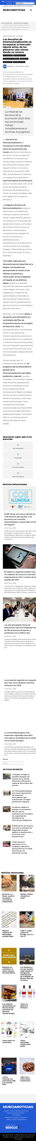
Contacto (21, 1137)
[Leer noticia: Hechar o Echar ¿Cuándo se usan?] (27, 883)
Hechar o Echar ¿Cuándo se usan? (26, 896)
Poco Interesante (18, 465)
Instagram (15, 1117)
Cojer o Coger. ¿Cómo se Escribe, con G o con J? (27, 933)
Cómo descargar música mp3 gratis (25, 1043)
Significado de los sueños (15, 1113)
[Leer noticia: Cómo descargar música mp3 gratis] (27, 1029)
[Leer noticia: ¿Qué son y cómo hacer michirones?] (27, 1066)
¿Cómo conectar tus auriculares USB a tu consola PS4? (8, 1081)
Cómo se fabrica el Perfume (24, 1006)
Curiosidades (16, 1115)
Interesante (18, 455)
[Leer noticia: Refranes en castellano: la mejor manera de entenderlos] (9, 956)
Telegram (23, 1117)
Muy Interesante (18, 446)
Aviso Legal (13, 1137)
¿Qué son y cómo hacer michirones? (25, 1079)
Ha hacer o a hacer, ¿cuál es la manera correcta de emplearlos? (8, 898)
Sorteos (9, 3)
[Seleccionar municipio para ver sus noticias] (25, 3)
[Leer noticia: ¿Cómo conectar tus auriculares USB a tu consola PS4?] (9, 1066)
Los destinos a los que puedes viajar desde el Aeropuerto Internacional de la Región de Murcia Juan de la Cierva (27, 973)
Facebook (8, 1117)
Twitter (14, 1119)
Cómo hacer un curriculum (8, 1041)
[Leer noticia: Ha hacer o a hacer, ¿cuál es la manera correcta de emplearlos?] (9, 883)
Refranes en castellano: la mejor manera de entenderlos (8, 970)
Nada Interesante (18, 474)
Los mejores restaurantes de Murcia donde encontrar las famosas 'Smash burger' (8, 1008)
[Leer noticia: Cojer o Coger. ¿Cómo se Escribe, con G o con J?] (27, 919)
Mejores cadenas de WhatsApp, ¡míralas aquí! (7, 933)
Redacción (11, 66)
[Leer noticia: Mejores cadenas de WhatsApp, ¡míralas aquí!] (9, 919)
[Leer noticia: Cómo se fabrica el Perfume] (27, 993)
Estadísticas (22, 1119)
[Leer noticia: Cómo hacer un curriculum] (9, 1029)
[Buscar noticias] (13, 3)
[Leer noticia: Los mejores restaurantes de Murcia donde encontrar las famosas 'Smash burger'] (9, 993)
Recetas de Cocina (21, 1111)
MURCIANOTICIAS (14, 10)
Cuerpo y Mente (9, 1111)
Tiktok (9, 1119)
